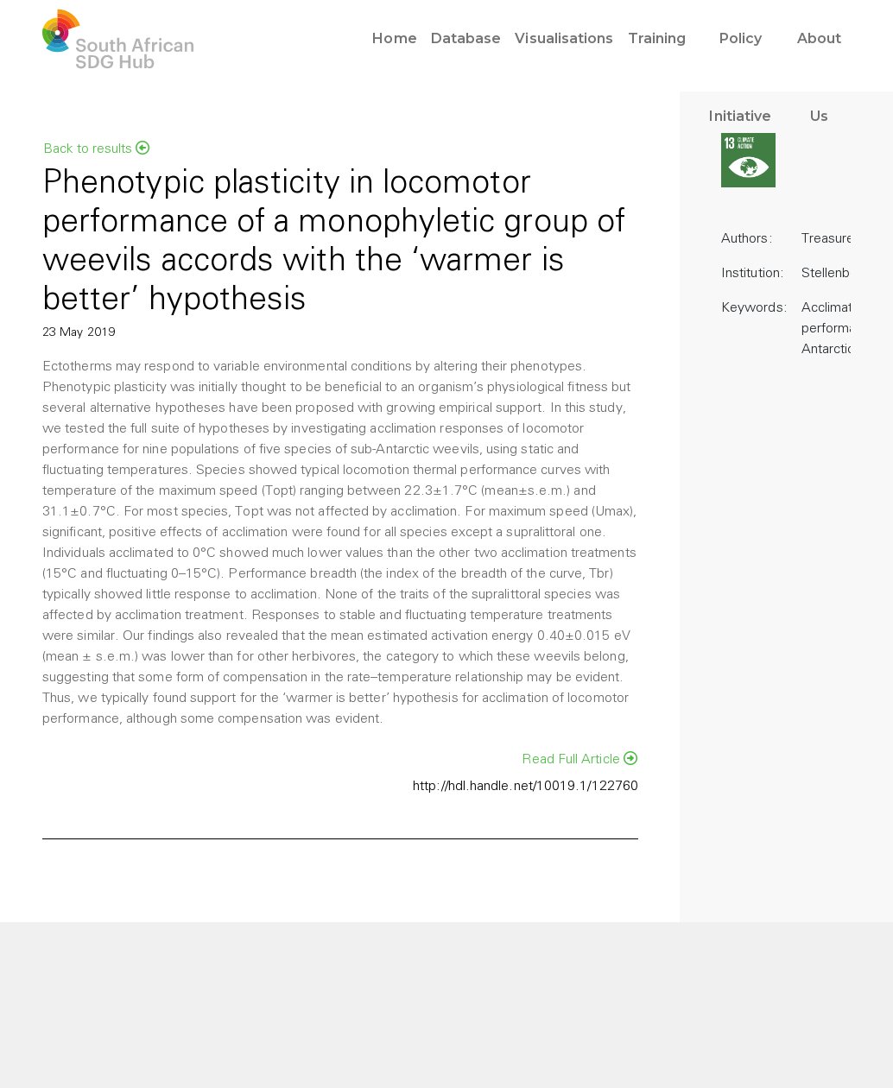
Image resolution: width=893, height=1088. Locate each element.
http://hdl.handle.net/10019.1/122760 (525, 787)
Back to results (96, 148)
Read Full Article (579, 759)
